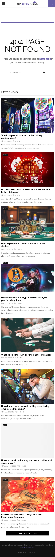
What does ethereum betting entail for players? (26, 355)
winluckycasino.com (28, 547)
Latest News (9, 92)
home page (45, 58)
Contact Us (22, 553)
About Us (31, 553)
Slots (4, 425)
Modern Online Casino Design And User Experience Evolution (21, 515)
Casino (5, 100)
